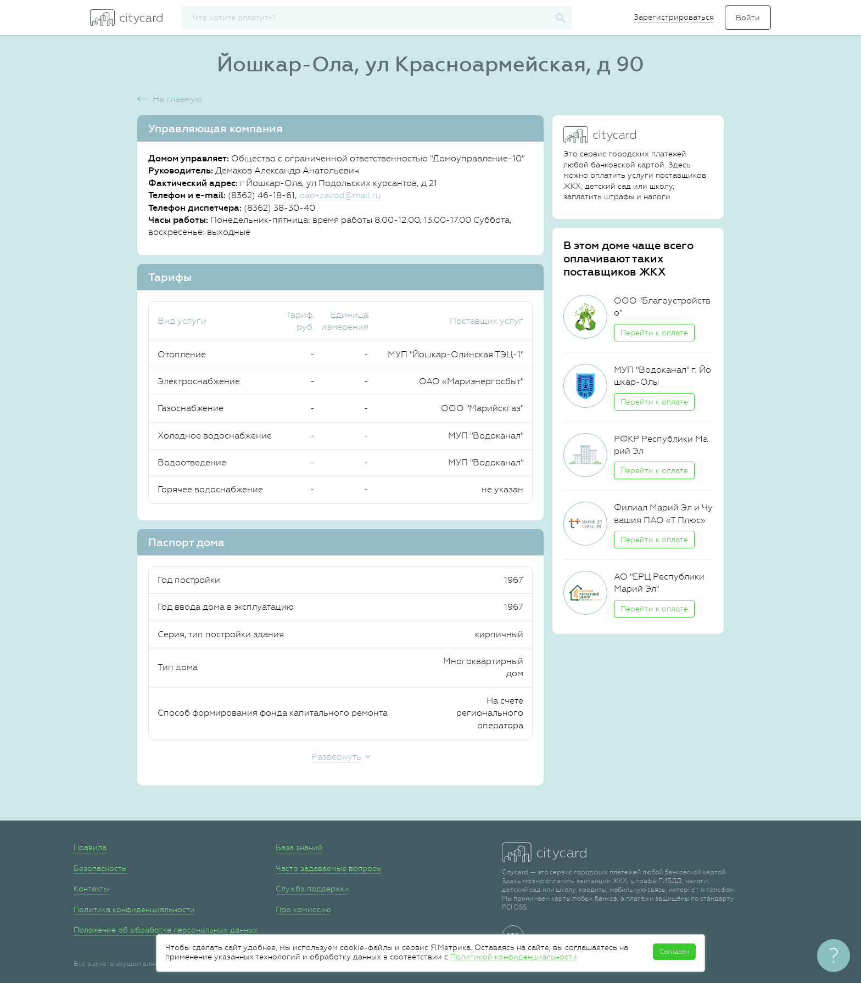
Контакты (91, 888)
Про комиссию (303, 909)
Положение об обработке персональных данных (166, 929)
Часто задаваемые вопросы (329, 868)
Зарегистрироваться (674, 17)
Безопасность (100, 868)
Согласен (674, 952)
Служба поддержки (312, 888)
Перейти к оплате (654, 332)
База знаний (299, 847)
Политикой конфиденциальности (513, 956)
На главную (178, 99)
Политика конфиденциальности (134, 909)
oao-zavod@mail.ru (340, 195)
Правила (90, 847)
